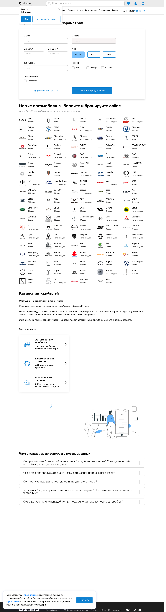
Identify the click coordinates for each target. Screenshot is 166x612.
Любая (78, 55)
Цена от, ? (28, 49)
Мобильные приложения (76, 610)
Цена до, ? (53, 49)
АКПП (93, 55)
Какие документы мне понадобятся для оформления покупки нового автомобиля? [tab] (82, 502)
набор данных (30, 595)
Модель (75, 36)
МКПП (109, 55)
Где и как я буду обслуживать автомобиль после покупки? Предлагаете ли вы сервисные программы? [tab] (82, 491)
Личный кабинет (53, 610)
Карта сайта (114, 610)
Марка (27, 36)
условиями (13, 602)
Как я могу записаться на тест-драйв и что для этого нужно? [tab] (82, 482)
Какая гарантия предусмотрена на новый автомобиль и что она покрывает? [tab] (82, 473)
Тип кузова (29, 63)
